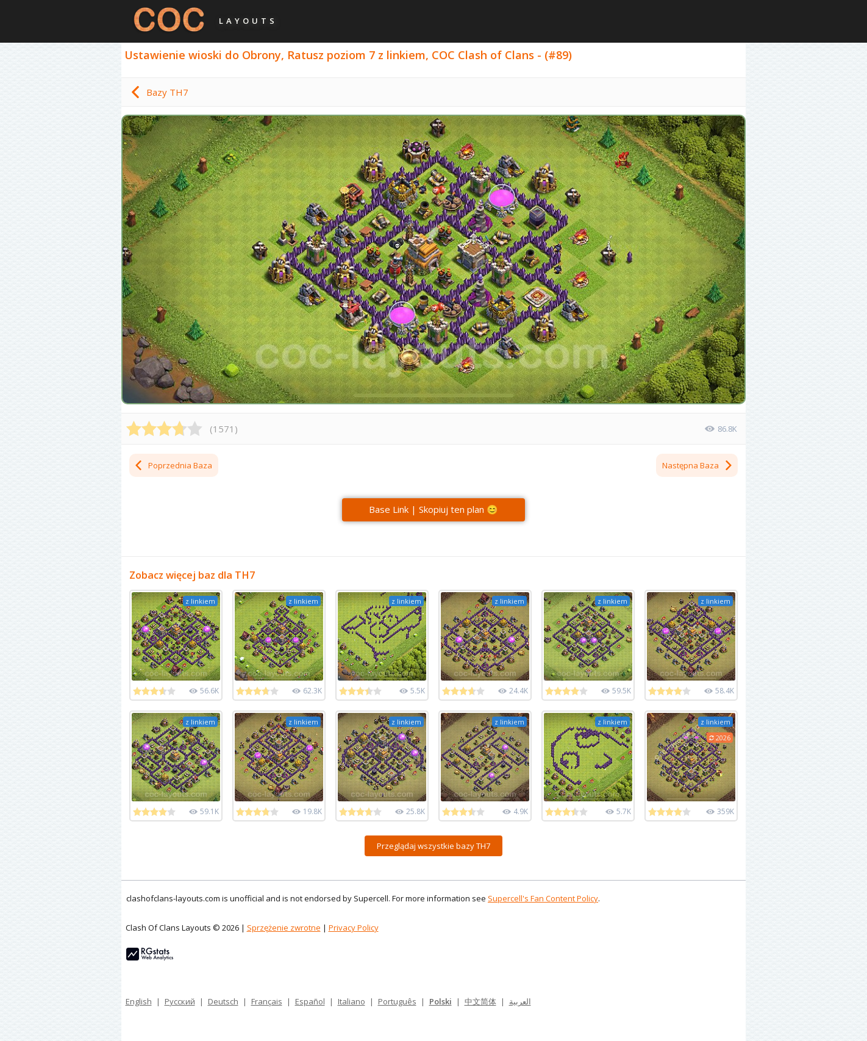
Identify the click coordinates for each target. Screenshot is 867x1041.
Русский (180, 1001)
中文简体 (480, 1001)
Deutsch (223, 1001)
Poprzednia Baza (173, 465)
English (139, 1001)
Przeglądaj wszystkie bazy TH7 (433, 845)
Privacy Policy (354, 927)
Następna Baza (697, 465)
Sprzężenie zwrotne (284, 927)
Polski (440, 1001)
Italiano (351, 1001)
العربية (520, 1001)
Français (266, 1001)
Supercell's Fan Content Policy (543, 898)
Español (310, 1001)
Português (397, 1001)
